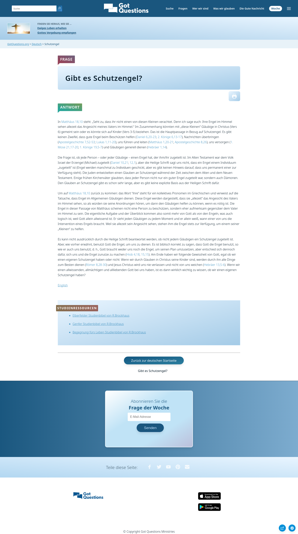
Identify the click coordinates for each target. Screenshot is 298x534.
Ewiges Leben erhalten (52, 28)
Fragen (182, 8)
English (63, 285)
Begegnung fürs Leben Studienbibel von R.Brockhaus (109, 332)
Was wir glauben (224, 8)
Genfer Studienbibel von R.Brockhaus (98, 324)
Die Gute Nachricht (252, 8)
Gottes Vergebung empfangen (56, 32)
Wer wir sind (200, 8)
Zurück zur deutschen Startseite (153, 360)
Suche (170, 8)
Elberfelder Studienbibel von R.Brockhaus (101, 315)
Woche (275, 8)
